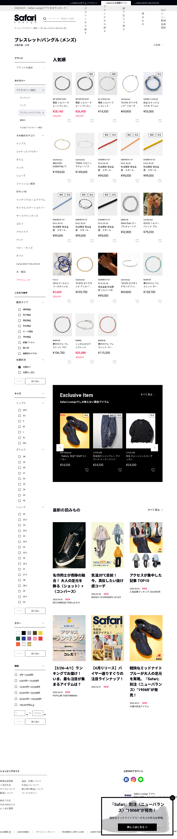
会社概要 (5, 832)
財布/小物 (21, 191)
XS (24, 416)
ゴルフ (19, 223)
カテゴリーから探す (85, 18)
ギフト (19, 255)
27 (24, 569)
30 (24, 467)
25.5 (25, 553)
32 (24, 478)
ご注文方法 (5, 785)
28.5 (25, 586)
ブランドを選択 (24, 67)
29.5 (25, 597)
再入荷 (26, 348)
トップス (21, 143)
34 (24, 489)
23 (24, 525)
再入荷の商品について (32, 789)
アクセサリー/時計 (30, 28)
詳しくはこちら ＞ (137, 827)
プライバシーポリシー (45, 832)
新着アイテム (29, 342)
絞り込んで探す (124, 19)
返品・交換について (31, 781)
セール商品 (28, 331)
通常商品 (27, 309)
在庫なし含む (29, 372)
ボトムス (21, 449)
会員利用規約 (23, 832)
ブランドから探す (104, 19)
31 (24, 473)
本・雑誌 (21, 272)
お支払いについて (30, 785)
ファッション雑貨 (25, 183)
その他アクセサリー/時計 (31, 128)
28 (24, 456)
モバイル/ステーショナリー (30, 207)
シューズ (20, 175)
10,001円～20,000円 (29, 687)
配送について (6, 793)
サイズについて (7, 789)
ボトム (19, 159)
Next (154, 447)
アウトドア (22, 232)
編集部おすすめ (30, 353)
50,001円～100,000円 (30, 699)
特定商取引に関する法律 (73, 832)
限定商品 (27, 320)
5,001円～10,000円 (29, 680)
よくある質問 (6, 808)
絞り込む (35, 381)
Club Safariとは (7, 804)
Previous (60, 447)
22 (24, 514)
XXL (25, 443)
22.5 (25, 520)
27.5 (25, 575)
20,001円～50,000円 (29, 693)
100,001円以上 (26, 705)
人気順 (156, 45)
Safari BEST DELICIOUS (28, 264)
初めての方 (5, 800)
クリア (19, 381)
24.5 (25, 542)
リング (23, 105)
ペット (19, 239)
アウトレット (23, 280)
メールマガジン (29, 793)
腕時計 (23, 120)
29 (24, 462)
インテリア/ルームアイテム (30, 199)
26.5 (25, 564)
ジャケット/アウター (27, 151)
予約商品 (27, 337)
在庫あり (27, 367)
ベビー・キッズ (24, 248)
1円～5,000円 (26, 675)
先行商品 (27, 315)
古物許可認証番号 (98, 832)
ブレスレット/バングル (30, 113)
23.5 (25, 531)
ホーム (17, 28)
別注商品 (27, 326)
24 (24, 536)
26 (24, 558)
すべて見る (147, 394)
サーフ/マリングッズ (27, 215)
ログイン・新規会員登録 (163, 19)
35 (24, 495)
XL (24, 438)
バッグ (19, 167)
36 (24, 500)
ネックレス (25, 98)
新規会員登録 (6, 781)
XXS (25, 410)
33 (24, 484)
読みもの (143, 19)
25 (24, 547)
